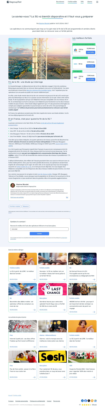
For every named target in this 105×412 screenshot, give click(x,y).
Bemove (30, 404)
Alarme (89, 2)
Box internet (60, 2)
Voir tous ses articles (17, 197)
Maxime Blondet (44, 23)
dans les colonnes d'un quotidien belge (38, 90)
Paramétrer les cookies (39, 404)
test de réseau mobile (45, 174)
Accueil (10, 395)
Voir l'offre (90, 52)
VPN (82, 2)
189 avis (94, 404)
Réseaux (26, 206)
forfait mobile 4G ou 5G (24, 167)
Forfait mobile (72, 2)
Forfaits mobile (15, 206)
